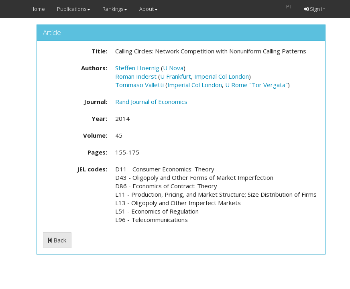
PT (289, 6)
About (148, 8)
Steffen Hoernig (137, 68)
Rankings (114, 8)
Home (38, 8)
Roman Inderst (136, 76)
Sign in (315, 8)
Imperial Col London (221, 76)
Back (57, 240)
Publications (73, 8)
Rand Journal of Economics (151, 102)
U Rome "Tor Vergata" (256, 85)
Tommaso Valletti (139, 85)
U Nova (173, 68)
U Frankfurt (175, 76)
